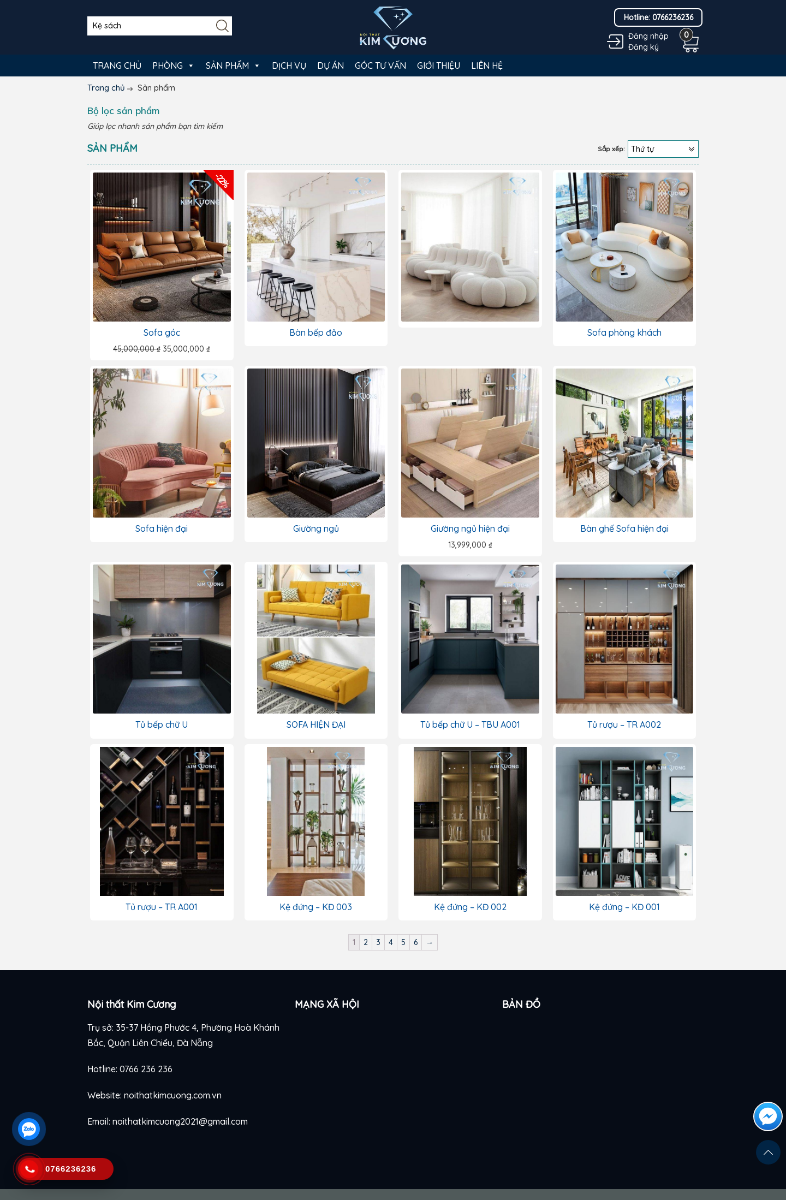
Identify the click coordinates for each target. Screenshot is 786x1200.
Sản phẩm (233, 65)
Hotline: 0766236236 (658, 17)
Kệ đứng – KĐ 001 (624, 906)
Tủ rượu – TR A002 (624, 724)
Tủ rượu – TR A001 (162, 906)
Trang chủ (117, 65)
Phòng (173, 65)
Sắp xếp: (611, 149)
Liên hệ (487, 65)
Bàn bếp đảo (315, 332)
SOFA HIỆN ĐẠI (316, 724)
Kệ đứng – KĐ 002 (470, 906)
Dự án (330, 65)
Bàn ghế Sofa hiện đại (624, 528)
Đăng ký (643, 47)
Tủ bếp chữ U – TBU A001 (470, 724)
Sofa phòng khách (624, 332)
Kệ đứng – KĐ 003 (315, 906)
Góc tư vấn (380, 65)
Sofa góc (162, 332)
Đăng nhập (648, 36)
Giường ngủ (316, 528)
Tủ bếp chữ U (161, 724)
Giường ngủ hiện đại (470, 528)
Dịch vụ (289, 65)
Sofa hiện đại (161, 528)
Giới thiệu (438, 65)
